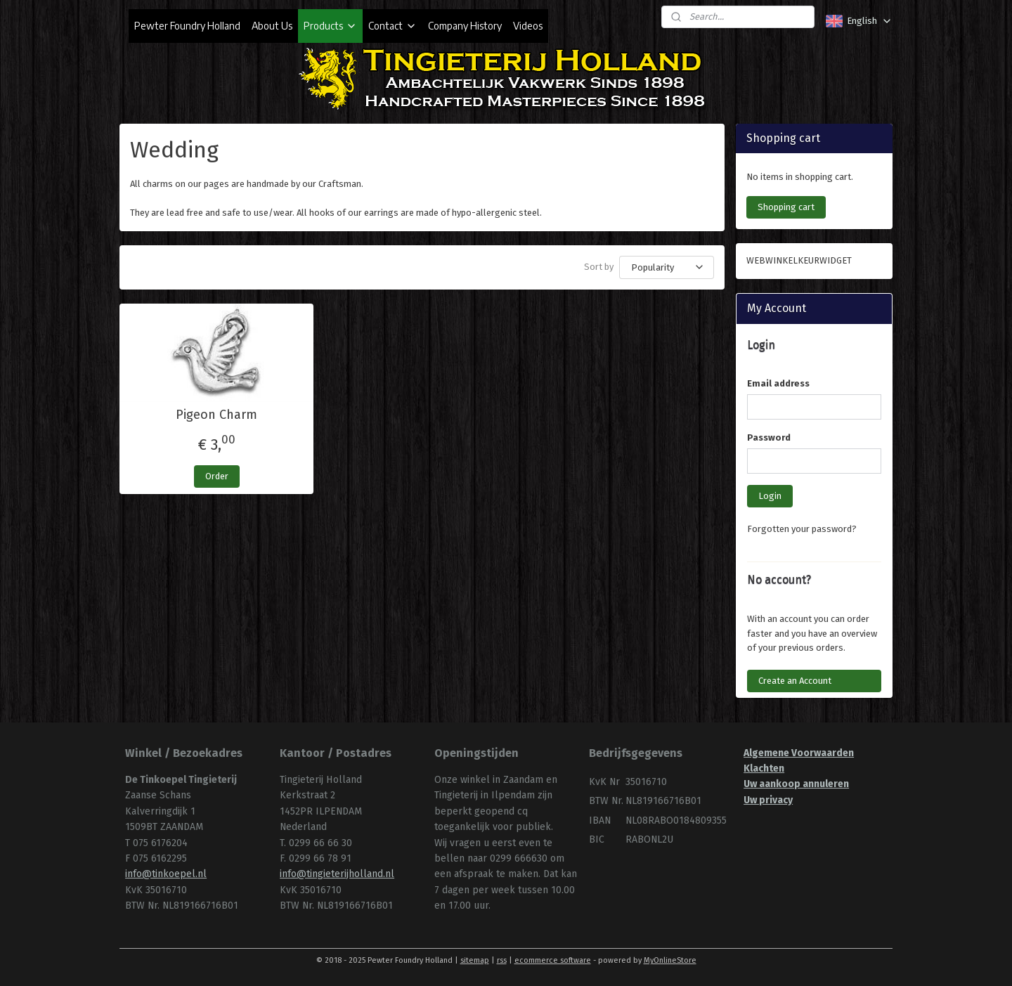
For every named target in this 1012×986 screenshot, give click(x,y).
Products (330, 26)
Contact (392, 26)
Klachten (764, 768)
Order (216, 476)
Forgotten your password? (802, 529)
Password (769, 437)
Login (769, 496)
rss (502, 960)
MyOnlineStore (670, 960)
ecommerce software (552, 960)
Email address (778, 383)
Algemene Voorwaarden (799, 753)
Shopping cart (786, 207)
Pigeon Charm (216, 415)
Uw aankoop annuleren (796, 784)
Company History (465, 26)
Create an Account (794, 680)
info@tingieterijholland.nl (337, 874)
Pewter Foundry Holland (187, 26)
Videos (528, 26)
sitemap (474, 960)
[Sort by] (666, 267)
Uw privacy (768, 800)
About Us (272, 26)
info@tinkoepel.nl (166, 874)
